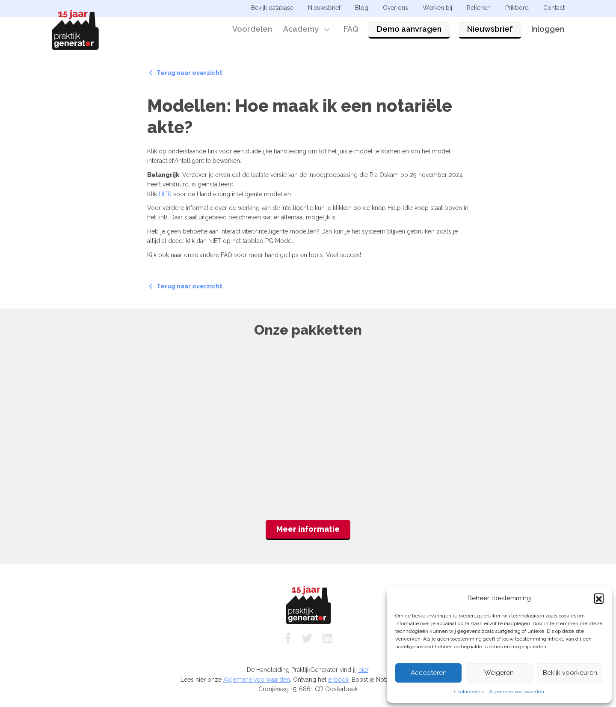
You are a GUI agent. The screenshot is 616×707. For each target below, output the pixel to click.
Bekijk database (272, 7)
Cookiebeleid (469, 692)
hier (363, 669)
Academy (301, 31)
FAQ (351, 31)
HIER (165, 194)
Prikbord (517, 7)
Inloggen (547, 31)
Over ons (395, 7)
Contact (554, 7)
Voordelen (252, 31)
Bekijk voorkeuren (570, 673)
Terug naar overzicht (185, 72)
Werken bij (437, 7)
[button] (599, 598)
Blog (361, 7)
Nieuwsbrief (490, 31)
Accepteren (429, 673)
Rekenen (479, 7)
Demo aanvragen (409, 31)
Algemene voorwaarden (516, 692)
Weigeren (499, 673)
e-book (338, 679)
